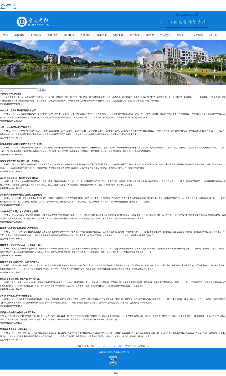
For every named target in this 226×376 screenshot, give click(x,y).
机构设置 (36, 35)
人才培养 (85, 35)
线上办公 (214, 35)
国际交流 (165, 35)
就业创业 (135, 35)
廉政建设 (69, 35)
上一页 (102, 346)
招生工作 (118, 35)
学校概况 (19, 35)
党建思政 (52, 35)
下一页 (112, 346)
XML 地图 (113, 372)
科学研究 (102, 35)
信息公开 (181, 35)
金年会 (8, 6)
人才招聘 (198, 35)
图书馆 (150, 35)
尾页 (121, 346)
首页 (5, 35)
